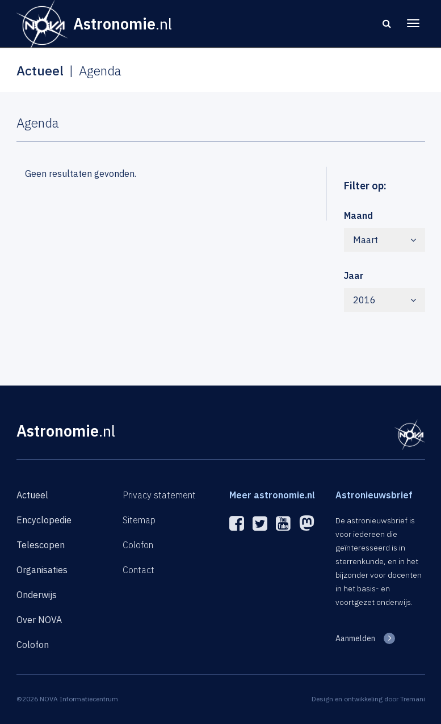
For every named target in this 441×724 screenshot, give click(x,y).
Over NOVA (39, 619)
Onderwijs (36, 594)
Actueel (32, 495)
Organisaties (42, 569)
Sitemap (139, 520)
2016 (384, 300)
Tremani (412, 699)
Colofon (32, 644)
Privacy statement (159, 495)
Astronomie (65, 431)
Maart (384, 240)
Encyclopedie (44, 520)
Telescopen (40, 545)
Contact (138, 569)
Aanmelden (355, 638)
